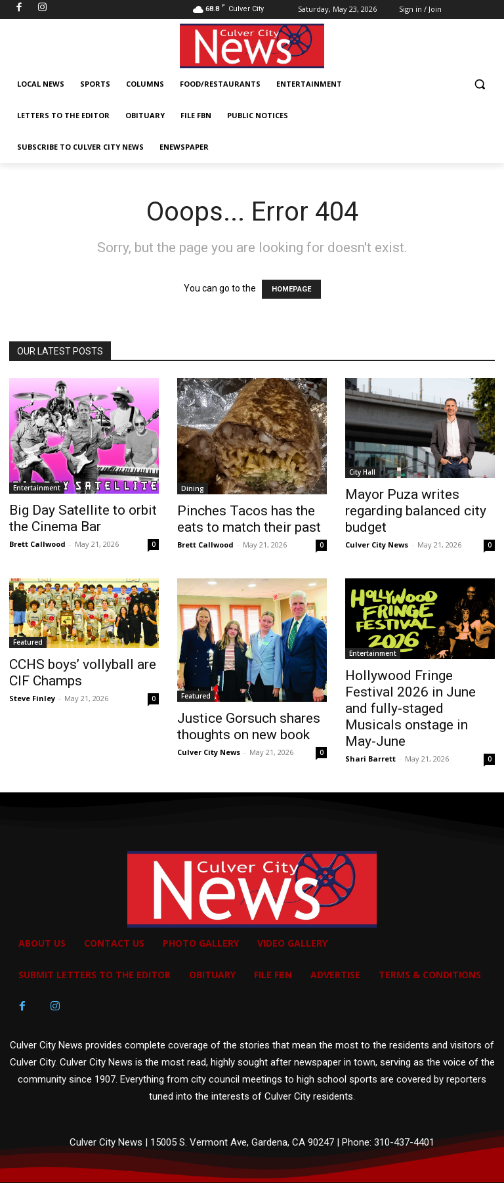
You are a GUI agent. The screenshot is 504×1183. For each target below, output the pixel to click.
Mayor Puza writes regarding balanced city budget (415, 510)
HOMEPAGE (291, 289)
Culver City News (376, 544)
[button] (479, 84)
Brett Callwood (37, 544)
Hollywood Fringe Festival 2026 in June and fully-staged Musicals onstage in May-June (410, 708)
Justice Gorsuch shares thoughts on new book (248, 726)
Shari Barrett (370, 759)
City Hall (362, 472)
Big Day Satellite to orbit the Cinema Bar (83, 518)
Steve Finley (32, 698)
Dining (192, 488)
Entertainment (36, 487)
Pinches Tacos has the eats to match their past (249, 519)
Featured (28, 642)
